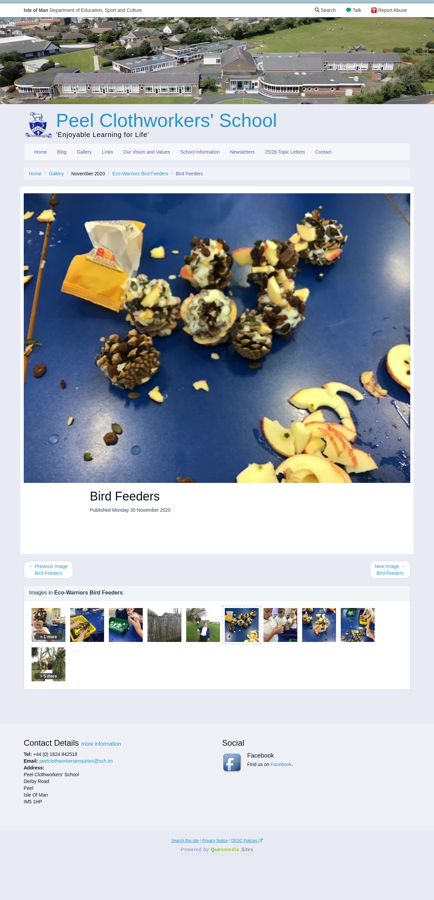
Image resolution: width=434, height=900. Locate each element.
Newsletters (242, 152)
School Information (200, 152)
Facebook (281, 764)
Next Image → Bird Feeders (390, 570)
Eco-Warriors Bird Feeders (140, 173)
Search (325, 10)
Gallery (84, 152)
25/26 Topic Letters (285, 152)
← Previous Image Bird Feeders (48, 570)
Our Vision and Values (146, 152)
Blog (61, 152)
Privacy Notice (215, 840)
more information (101, 744)
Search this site (185, 840)
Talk (357, 10)
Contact (323, 152)
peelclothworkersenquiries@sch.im (76, 761)
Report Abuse (392, 10)
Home (40, 152)
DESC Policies (247, 840)
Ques (232, 849)
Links (107, 152)
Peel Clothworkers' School (166, 120)
